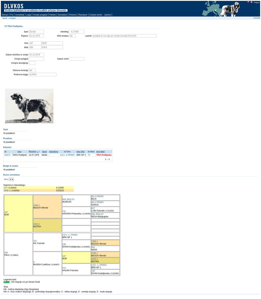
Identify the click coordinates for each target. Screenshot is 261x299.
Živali (5, 18)
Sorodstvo (62, 15)
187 (5, 188)
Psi (11, 15)
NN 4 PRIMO (97, 202)
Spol (44, 151)
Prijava (256, 2)
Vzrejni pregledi (40, 15)
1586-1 (7, 190)
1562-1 (36, 224)
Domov (5, 15)
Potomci (73, 15)
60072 (7, 155)
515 (64, 268)
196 (64, 244)
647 (93, 208)
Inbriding (53, 151)
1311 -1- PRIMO (70, 235)
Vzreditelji (19, 15)
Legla (28, 15)
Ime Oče (81, 151)
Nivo (6, 179)
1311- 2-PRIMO (67, 155)
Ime (19, 151)
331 (35, 241)
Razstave (83, 15)
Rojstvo (32, 151)
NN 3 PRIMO (97, 196)
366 (6, 252)
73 (89, 155)
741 (64, 211)
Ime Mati (100, 151)
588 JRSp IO (97, 214)
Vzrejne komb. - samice (100, 15)
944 (93, 247)
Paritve (52, 15)
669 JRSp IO (68, 199)
